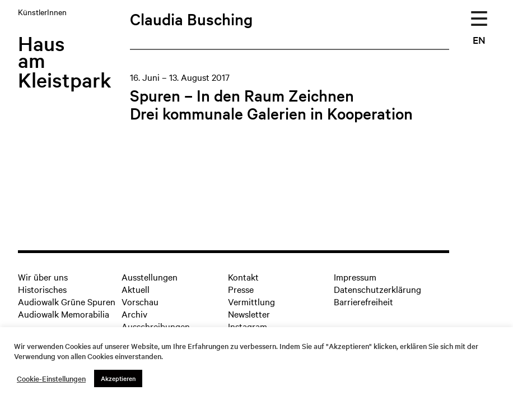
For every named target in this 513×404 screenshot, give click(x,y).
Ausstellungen (150, 276)
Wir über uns (43, 276)
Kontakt (243, 276)
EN (479, 39)
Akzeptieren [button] (118, 378)
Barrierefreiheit (363, 301)
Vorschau (140, 301)
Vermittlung (251, 301)
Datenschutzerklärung (377, 289)
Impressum (355, 276)
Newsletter (249, 313)
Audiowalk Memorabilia (63, 313)
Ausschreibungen (156, 326)
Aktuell (136, 289)
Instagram (247, 326)
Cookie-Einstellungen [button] (51, 379)
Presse (241, 289)
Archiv (134, 313)
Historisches (42, 289)
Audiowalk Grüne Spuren (66, 301)
